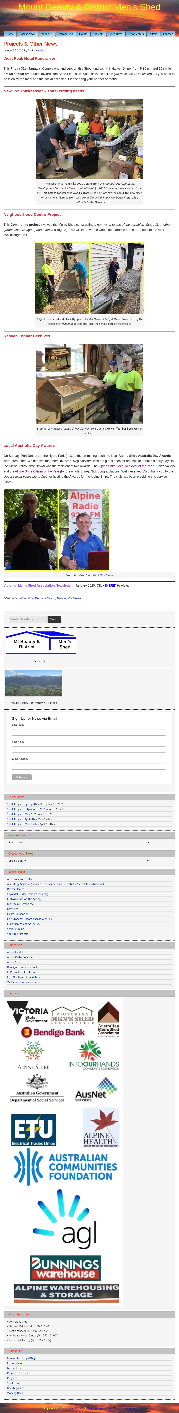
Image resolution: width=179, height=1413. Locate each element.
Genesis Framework (99, 1408)
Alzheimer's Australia (19, 879)
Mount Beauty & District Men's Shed (89, 7)
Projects (61, 598)
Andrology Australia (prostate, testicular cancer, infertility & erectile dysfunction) (55, 884)
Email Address (20, 758)
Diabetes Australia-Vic (20, 904)
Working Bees (15, 1393)
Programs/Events (45, 598)
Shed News (74, 598)
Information (26, 598)
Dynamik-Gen (75, 1408)
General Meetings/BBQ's (21, 1358)
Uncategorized (15, 1388)
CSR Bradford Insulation (21, 972)
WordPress (119, 1408)
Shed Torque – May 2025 (22, 814)
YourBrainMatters (17, 934)
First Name (18, 741)
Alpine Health (15, 952)
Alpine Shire (14, 962)
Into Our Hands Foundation (23, 977)
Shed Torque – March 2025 (23, 824)
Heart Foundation (17, 914)
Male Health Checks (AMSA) (23, 924)
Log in (131, 1408)
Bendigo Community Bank (22, 967)
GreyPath (12, 909)
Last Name (18, 724)
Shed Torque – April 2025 (22, 819)
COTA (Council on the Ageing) (24, 899)
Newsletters (14, 1368)
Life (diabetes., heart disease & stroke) (30, 919)
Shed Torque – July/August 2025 (26, 809)
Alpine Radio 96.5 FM (20, 957)
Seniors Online (15, 929)
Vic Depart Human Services (23, 982)
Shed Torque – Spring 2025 (23, 804)
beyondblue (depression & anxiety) (27, 894)
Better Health (15, 889)
